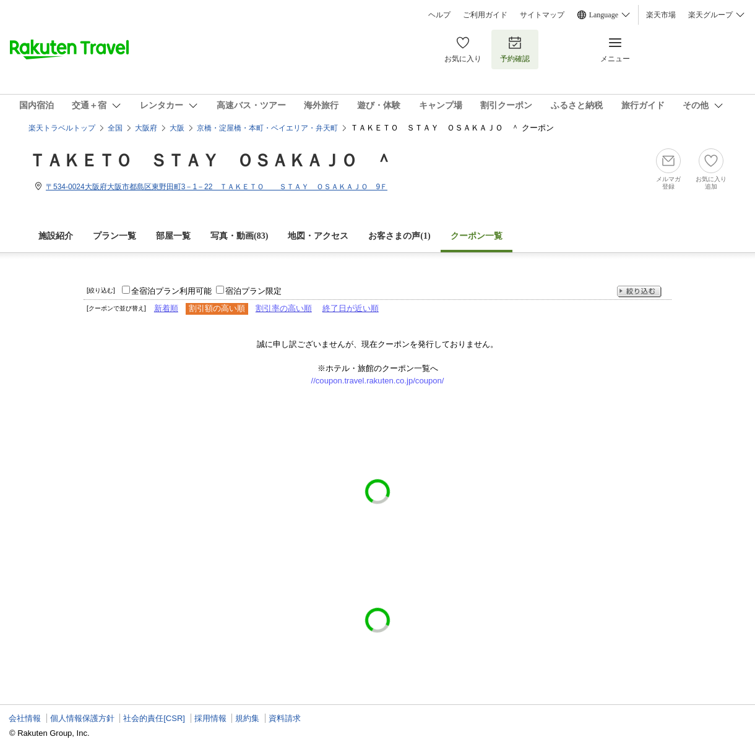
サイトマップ (542, 15)
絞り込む (639, 291)
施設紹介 (55, 236)
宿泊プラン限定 (253, 291)
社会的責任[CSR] (154, 718)
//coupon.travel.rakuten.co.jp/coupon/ (377, 380)
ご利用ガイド (485, 15)
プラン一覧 (114, 236)
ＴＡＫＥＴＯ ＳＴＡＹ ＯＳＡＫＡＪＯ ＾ (210, 160)
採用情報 (210, 718)
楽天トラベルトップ (61, 128)
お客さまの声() (399, 236)
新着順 (166, 308)
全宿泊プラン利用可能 (171, 291)
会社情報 (25, 718)
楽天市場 (661, 15)
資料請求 (285, 718)
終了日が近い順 (350, 308)
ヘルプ (439, 15)
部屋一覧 (173, 236)
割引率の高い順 (284, 308)
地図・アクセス (318, 236)
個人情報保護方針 (82, 718)
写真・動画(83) (239, 236)
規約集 (247, 718)
